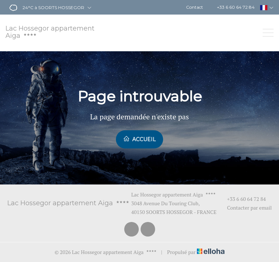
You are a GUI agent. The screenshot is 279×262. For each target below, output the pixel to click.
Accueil (139, 139)
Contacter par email (245, 207)
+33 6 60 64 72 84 (242, 198)
